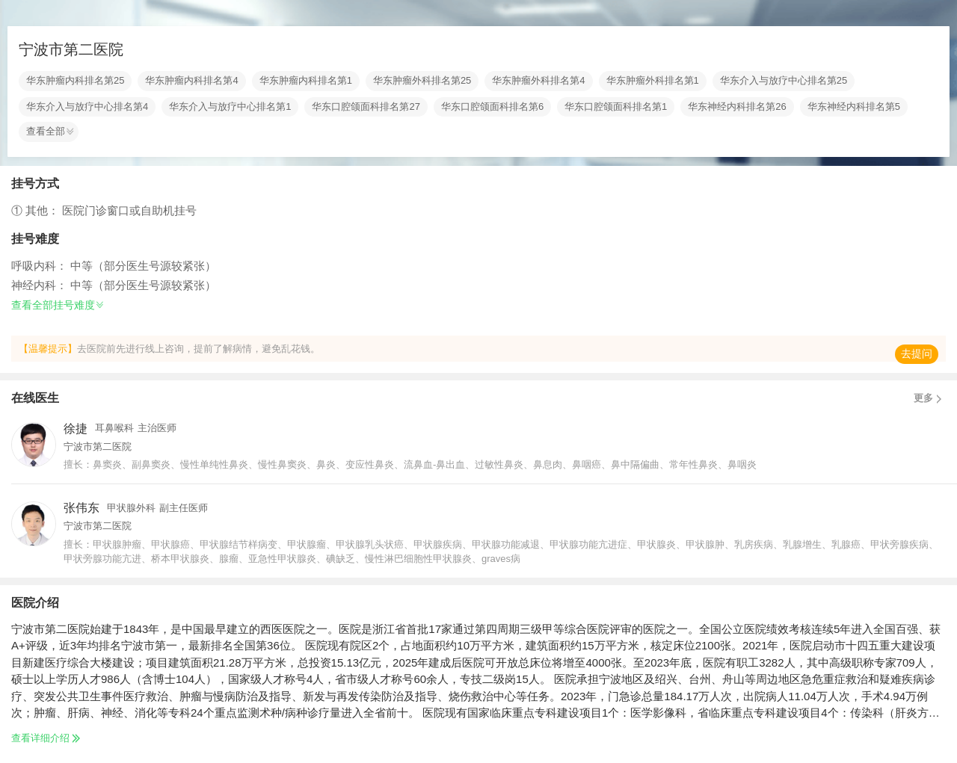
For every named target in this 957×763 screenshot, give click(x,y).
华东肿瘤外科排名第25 (422, 80)
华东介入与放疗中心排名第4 (87, 107)
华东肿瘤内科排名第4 (191, 80)
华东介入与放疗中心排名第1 (230, 107)
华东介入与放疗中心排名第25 (783, 80)
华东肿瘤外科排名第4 (538, 80)
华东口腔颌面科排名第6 (492, 107)
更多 (930, 398)
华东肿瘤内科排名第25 (75, 80)
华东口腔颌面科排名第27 (365, 107)
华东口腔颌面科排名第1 (615, 107)
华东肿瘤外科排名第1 (652, 80)
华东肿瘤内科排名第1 (305, 80)
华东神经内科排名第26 (737, 107)
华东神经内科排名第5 (853, 107)
